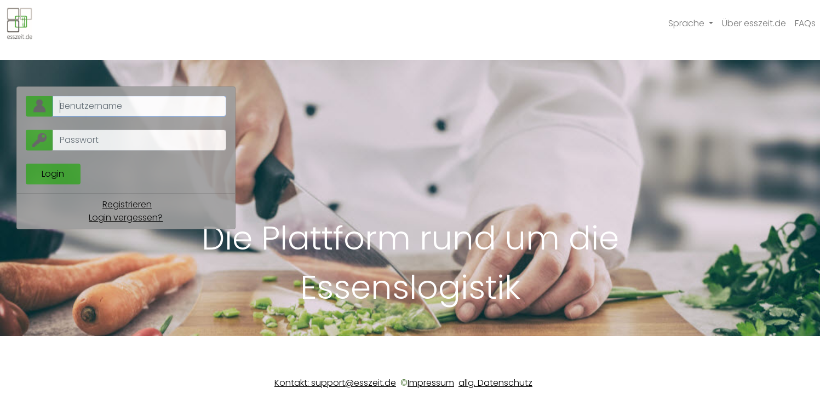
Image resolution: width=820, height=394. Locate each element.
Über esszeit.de (754, 23)
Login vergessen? (126, 217)
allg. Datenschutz (495, 382)
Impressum (431, 382)
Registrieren (127, 204)
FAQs (805, 23)
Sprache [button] (687, 23)
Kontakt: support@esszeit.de (335, 382)
